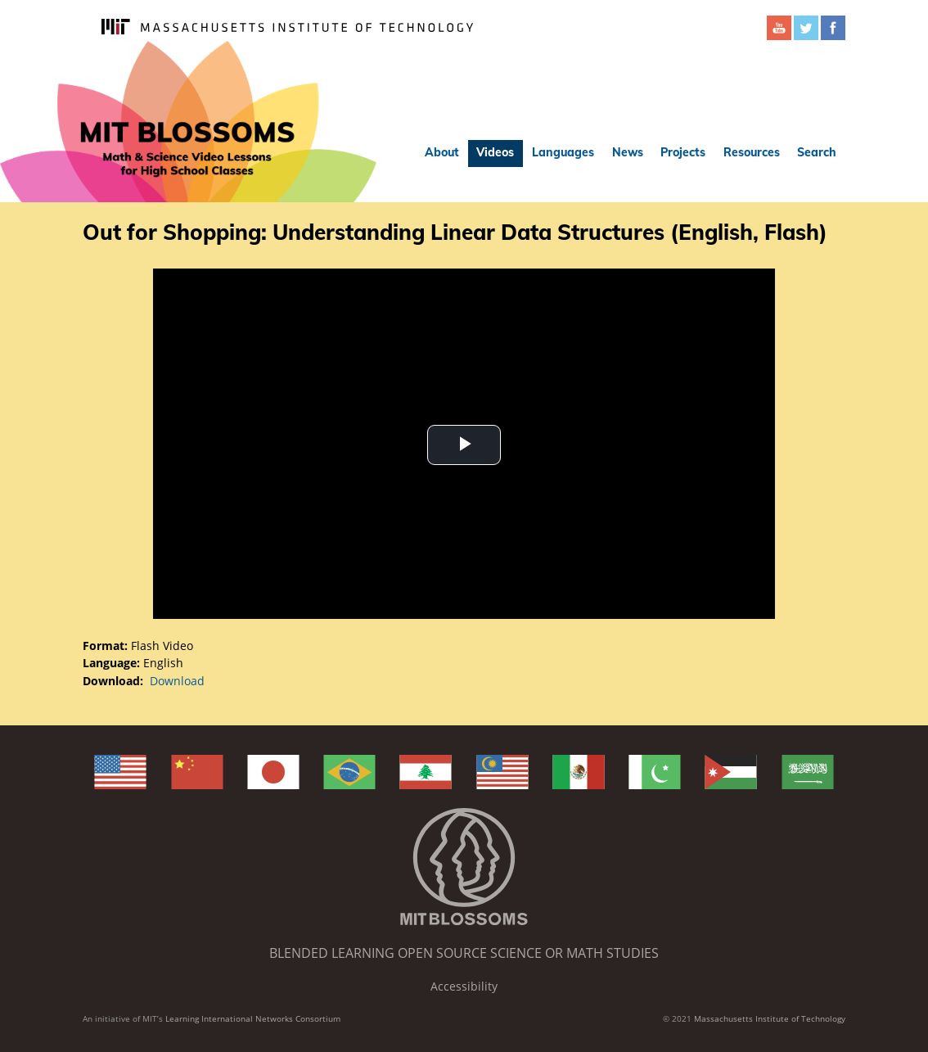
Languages (563, 152)
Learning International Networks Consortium (252, 1018)
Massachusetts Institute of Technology (769, 1018)
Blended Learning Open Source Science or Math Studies (464, 953)
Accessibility (464, 986)
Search (816, 152)
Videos (495, 152)
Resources (751, 152)
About (442, 152)
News (627, 152)
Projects (682, 152)
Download (177, 681)
